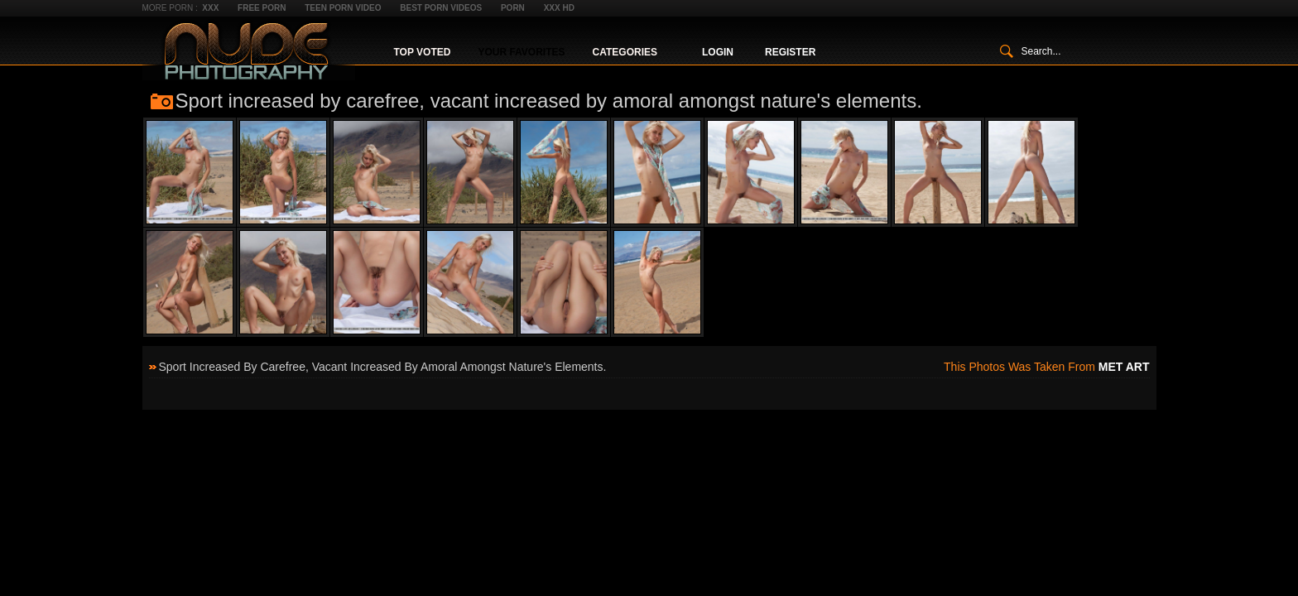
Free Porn (262, 7)
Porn (513, 7)
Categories (625, 52)
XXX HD (559, 7)
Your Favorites (521, 52)
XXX (210, 7)
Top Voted (422, 52)
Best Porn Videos (441, 7)
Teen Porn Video (343, 7)
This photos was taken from (1046, 366)
